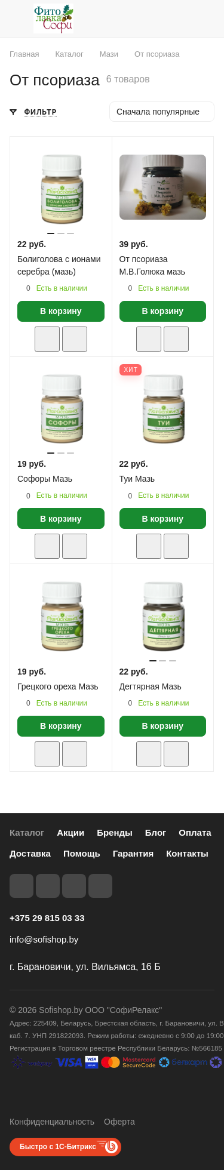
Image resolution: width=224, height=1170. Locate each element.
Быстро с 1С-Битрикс (58, 1147)
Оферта (119, 1121)
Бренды (115, 832)
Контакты (187, 853)
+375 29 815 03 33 (47, 918)
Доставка (30, 853)
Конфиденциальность (52, 1121)
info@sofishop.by (44, 939)
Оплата (195, 832)
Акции (70, 832)
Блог (156, 832)
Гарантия (133, 853)
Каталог (27, 832)
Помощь (81, 853)
